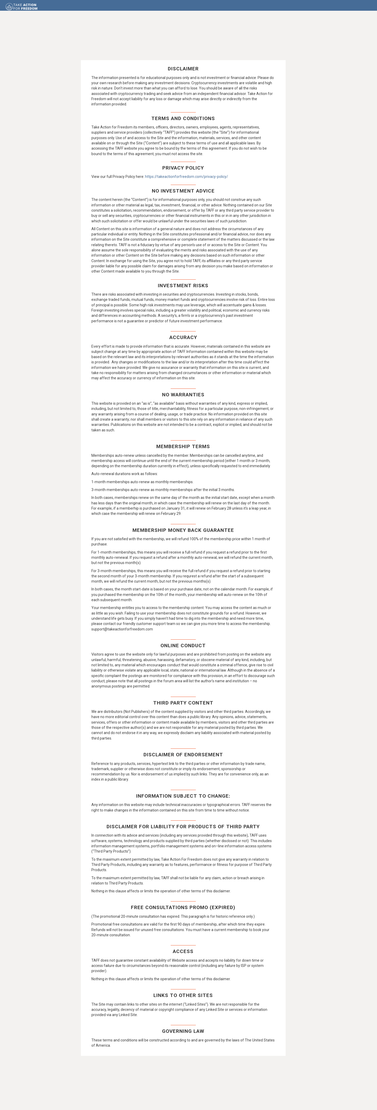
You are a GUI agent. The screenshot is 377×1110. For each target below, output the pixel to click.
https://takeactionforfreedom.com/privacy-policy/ (186, 179)
